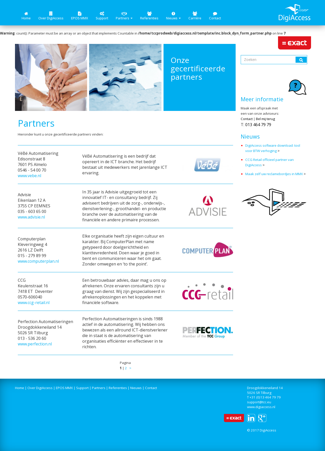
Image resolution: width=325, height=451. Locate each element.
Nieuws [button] (173, 15)
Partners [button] (124, 15)
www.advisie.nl (31, 217)
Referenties (149, 15)
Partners (98, 388)
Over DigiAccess (50, 15)
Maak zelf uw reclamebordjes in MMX (274, 174)
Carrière (194, 15)
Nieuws (136, 388)
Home (26, 15)
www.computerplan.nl (38, 261)
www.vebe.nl (29, 175)
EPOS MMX (79, 15)
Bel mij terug (265, 118)
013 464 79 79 (258, 124)
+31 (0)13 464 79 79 (265, 397)
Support (102, 15)
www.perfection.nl (35, 344)
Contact (215, 15)
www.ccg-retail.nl (34, 302)
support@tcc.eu (259, 402)
